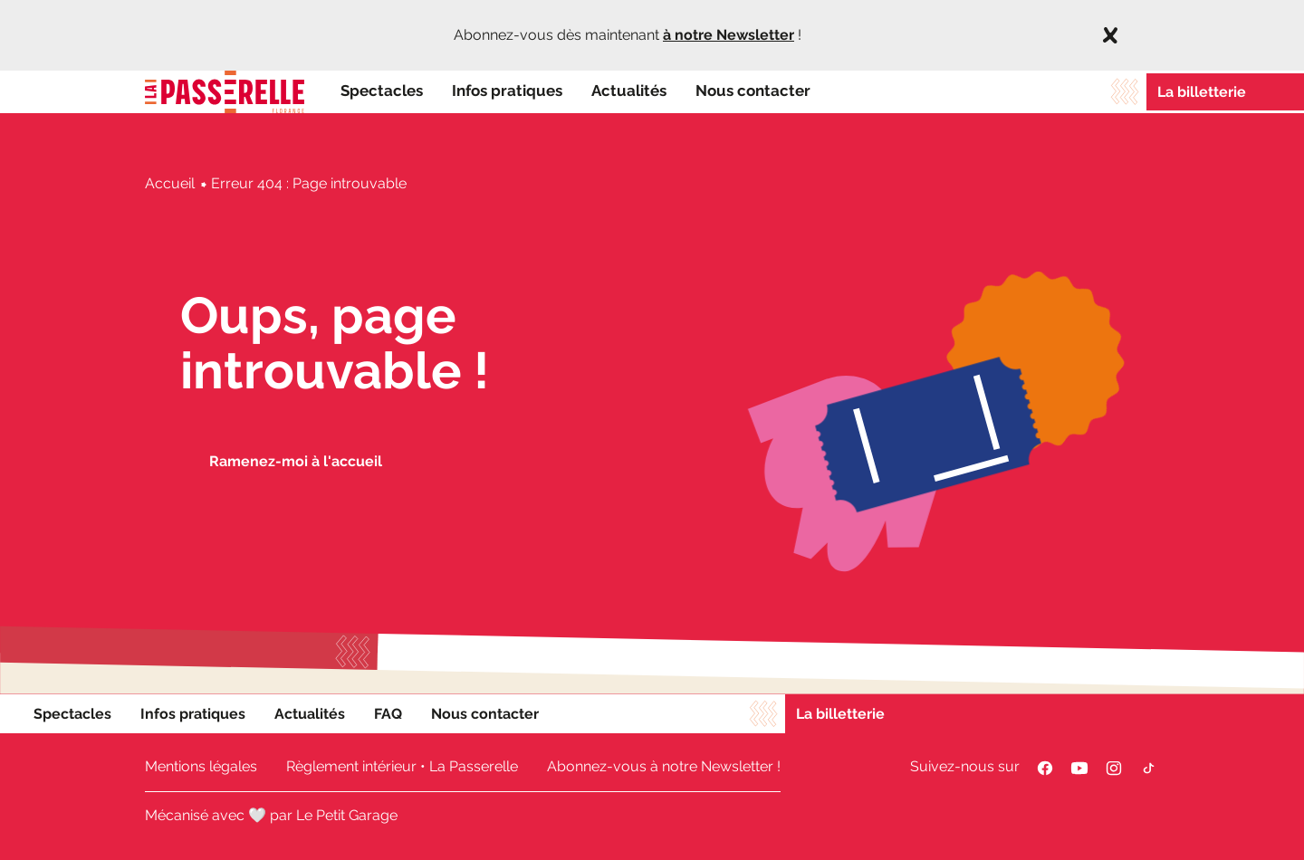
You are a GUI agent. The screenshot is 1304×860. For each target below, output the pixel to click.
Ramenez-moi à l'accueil (295, 461)
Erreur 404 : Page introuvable (309, 183)
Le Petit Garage (347, 815)
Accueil (170, 183)
